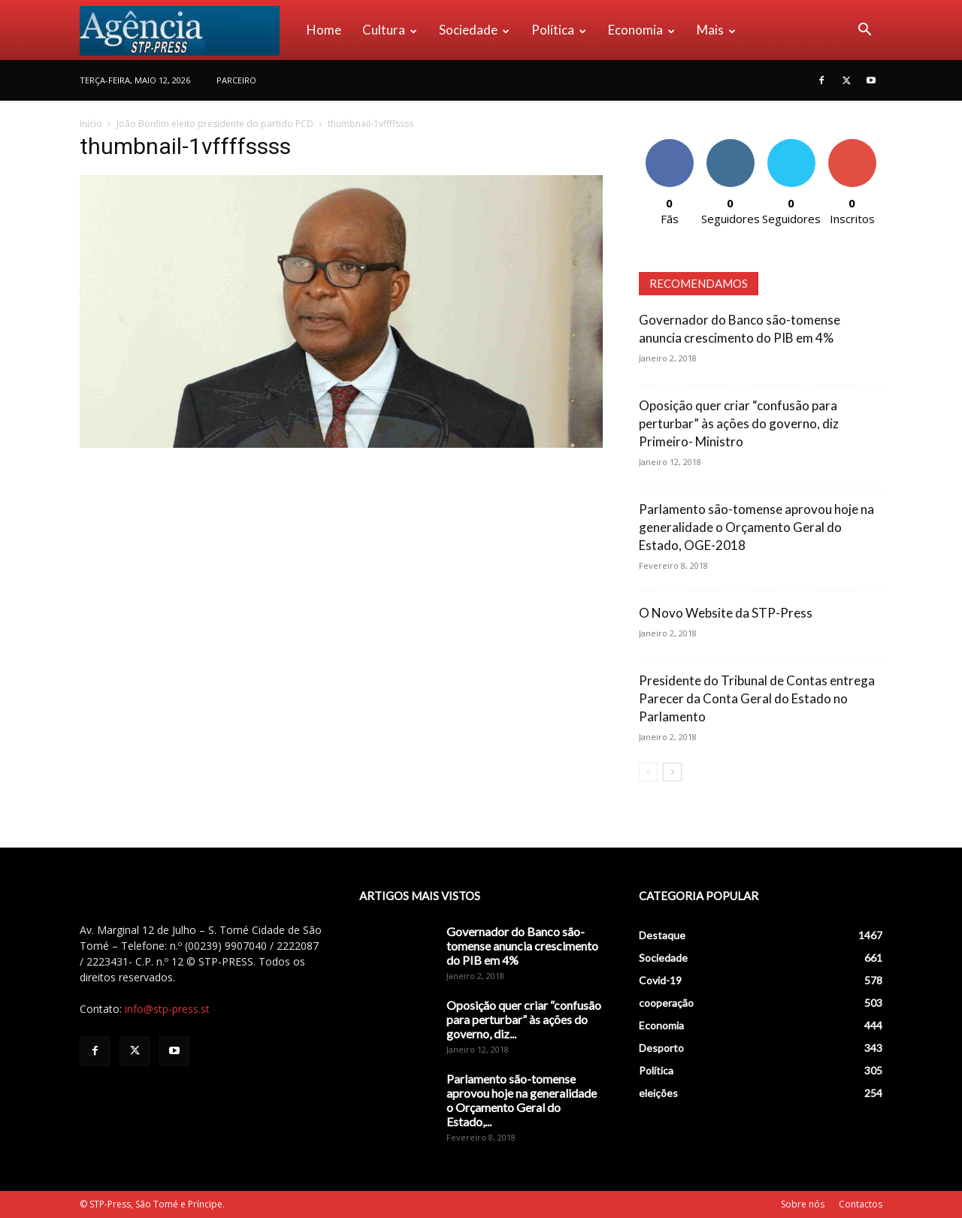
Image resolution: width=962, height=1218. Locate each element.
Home (324, 30)
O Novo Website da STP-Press (725, 613)
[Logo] (188, 30)
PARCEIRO (236, 80)
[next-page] (672, 772)
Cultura (389, 30)
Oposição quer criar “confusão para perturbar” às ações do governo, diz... (523, 1019)
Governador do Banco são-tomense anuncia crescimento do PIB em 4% (522, 945)
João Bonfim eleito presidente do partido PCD (214, 123)
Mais (716, 30)
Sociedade (474, 30)
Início (91, 123)
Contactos (860, 1204)
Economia (641, 30)
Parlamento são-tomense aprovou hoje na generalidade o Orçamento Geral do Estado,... (521, 1100)
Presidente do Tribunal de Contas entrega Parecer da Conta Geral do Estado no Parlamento (757, 698)
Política (558, 30)
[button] (864, 31)
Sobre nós (802, 1204)
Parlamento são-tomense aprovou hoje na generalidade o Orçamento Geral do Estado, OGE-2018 (756, 527)
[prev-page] (648, 772)
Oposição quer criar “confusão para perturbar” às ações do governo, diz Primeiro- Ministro (739, 423)
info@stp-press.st (167, 1009)
